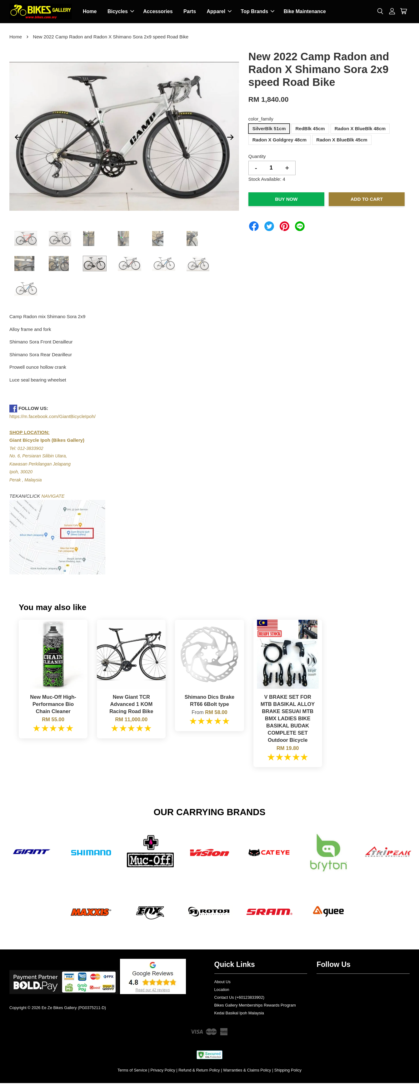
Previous (18, 138)
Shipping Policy (288, 1071)
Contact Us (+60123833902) (239, 998)
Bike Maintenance (305, 12)
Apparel (219, 12)
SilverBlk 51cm (269, 129)
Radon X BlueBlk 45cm (341, 140)
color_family (260, 119)
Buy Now (286, 200)
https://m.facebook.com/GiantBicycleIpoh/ (52, 417)
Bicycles (120, 12)
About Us (222, 982)
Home (90, 12)
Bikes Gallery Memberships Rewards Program (255, 1006)
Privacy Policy (162, 1071)
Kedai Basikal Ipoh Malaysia (239, 1014)
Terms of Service (132, 1071)
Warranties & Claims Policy (247, 1071)
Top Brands (258, 12)
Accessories (157, 12)
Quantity (257, 157)
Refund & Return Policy (199, 1071)
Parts (189, 12)
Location (221, 990)
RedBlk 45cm (310, 129)
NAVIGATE (53, 497)
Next (230, 138)
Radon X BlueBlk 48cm (360, 129)
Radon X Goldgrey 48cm (279, 140)
